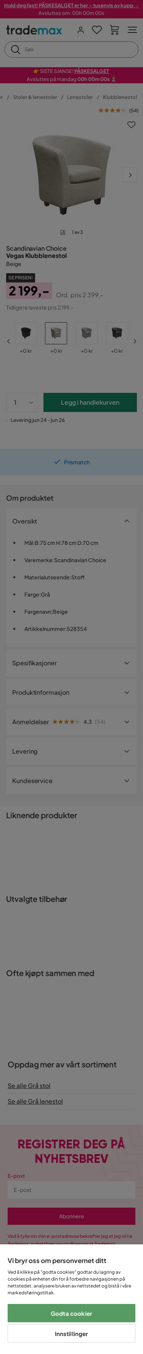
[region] (71, 1299)
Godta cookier (71, 1313)
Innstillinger (71, 1333)
